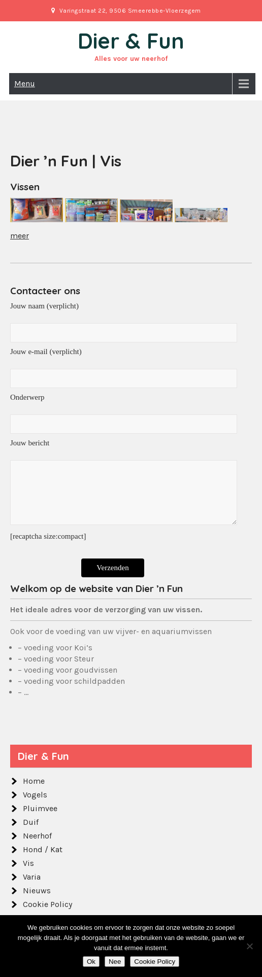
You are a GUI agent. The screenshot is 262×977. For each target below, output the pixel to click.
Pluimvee (40, 808)
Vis (28, 863)
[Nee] (249, 946)
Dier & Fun (131, 40)
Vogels (35, 794)
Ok (91, 961)
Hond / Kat (42, 849)
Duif (31, 822)
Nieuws (37, 890)
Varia (32, 877)
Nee (115, 961)
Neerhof (37, 836)
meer (19, 235)
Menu (24, 83)
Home (34, 781)
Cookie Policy (47, 904)
